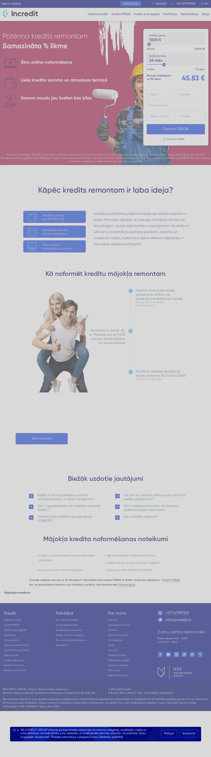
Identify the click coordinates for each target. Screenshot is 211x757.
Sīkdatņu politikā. (111, 737)
